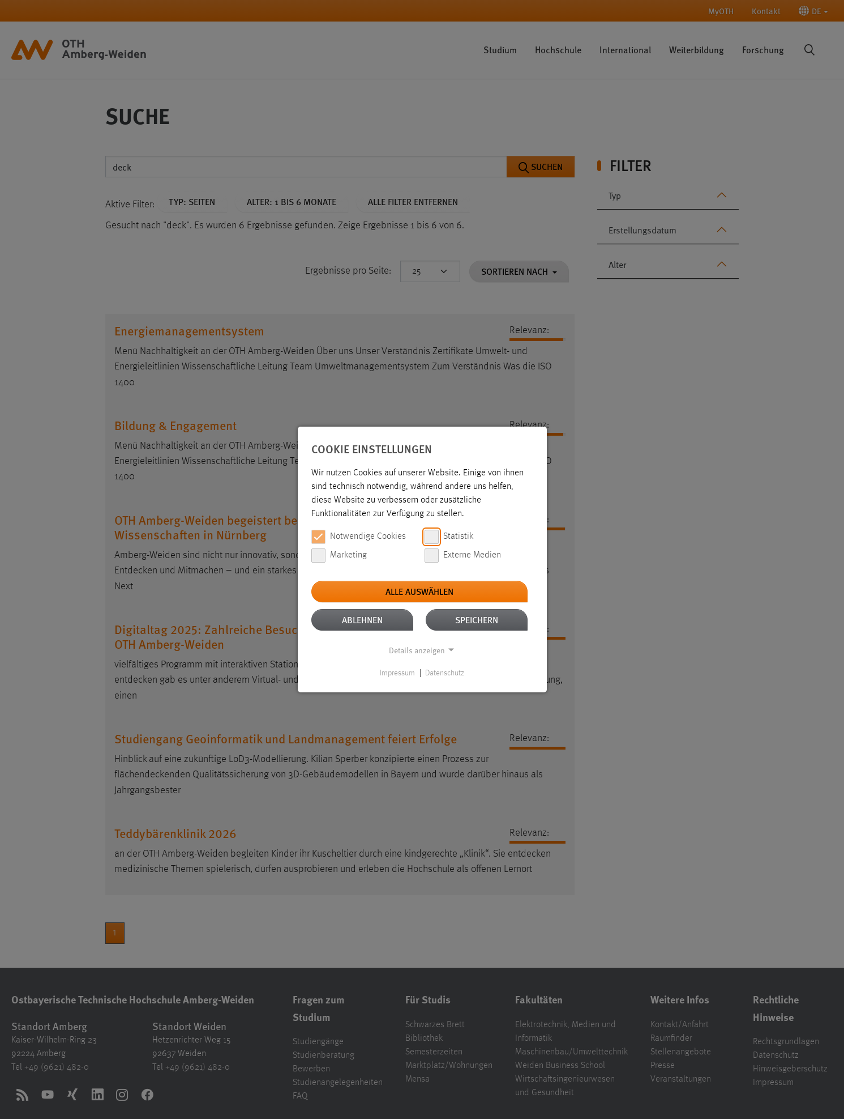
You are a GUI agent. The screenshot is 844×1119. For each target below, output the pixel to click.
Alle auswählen (419, 591)
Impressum (397, 673)
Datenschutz (444, 673)
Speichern (476, 619)
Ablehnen (362, 619)
